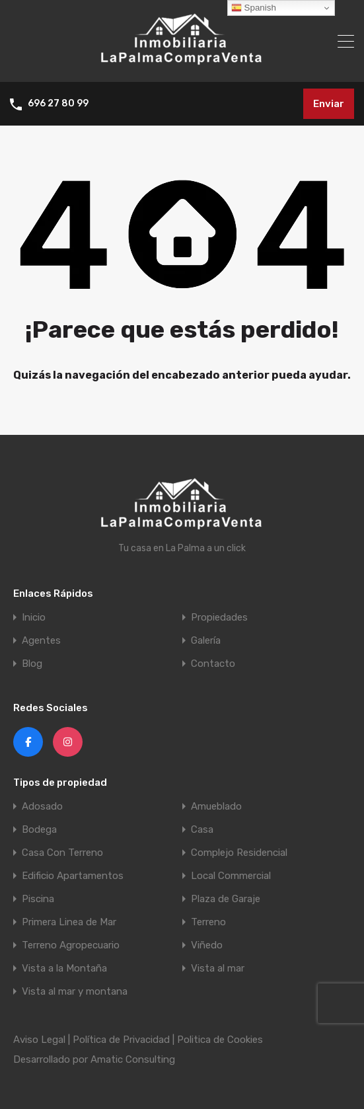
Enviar (328, 104)
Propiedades (219, 618)
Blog (32, 664)
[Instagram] (68, 742)
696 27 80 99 (58, 103)
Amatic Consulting (133, 1059)
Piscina (38, 899)
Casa (202, 830)
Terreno (208, 922)
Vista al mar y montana (74, 992)
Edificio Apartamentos (73, 876)
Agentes (41, 641)
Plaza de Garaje (225, 899)
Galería (206, 641)
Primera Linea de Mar (69, 922)
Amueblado (216, 807)
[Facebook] (28, 742)
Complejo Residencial (239, 853)
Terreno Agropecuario (71, 945)
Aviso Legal (39, 1040)
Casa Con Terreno (62, 853)
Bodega (39, 830)
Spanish (253, 8)
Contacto (213, 664)
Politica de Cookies (220, 1040)
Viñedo (207, 945)
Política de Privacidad (121, 1040)
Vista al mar (217, 969)
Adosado (42, 807)
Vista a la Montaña (64, 969)
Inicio (34, 618)
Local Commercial (231, 876)
